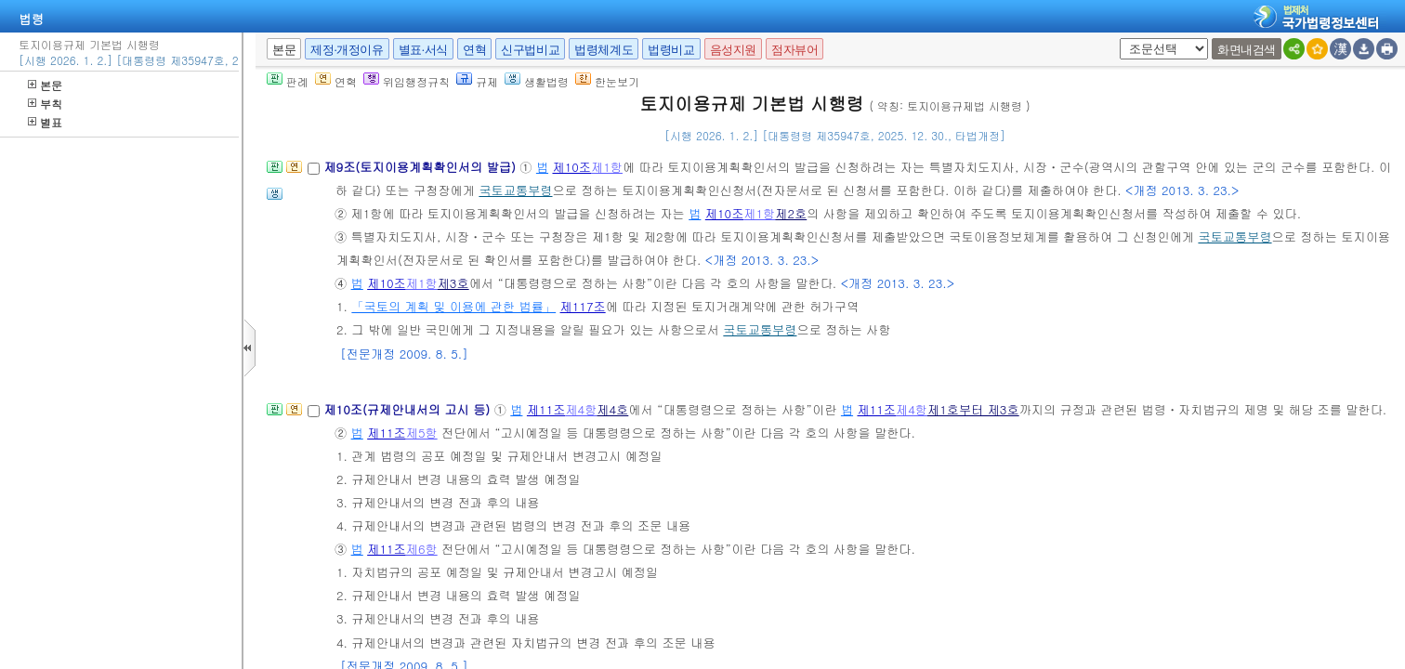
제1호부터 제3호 (973, 409)
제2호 (791, 213)
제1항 (607, 167)
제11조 (546, 409)
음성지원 (733, 50)
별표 (45, 122)
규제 (477, 81)
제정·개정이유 (346, 50)
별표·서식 (423, 50)
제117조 (583, 306)
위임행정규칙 (406, 81)
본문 (45, 85)
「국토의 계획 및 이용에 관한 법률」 (453, 306)
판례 (288, 81)
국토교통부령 (515, 190)
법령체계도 (603, 50)
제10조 (571, 167)
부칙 (45, 104)
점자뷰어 (794, 50)
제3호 (453, 283)
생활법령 (537, 81)
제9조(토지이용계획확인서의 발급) (421, 167)
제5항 (422, 432)
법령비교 (671, 50)
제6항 (422, 549)
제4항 (581, 409)
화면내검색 (1246, 50)
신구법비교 (530, 50)
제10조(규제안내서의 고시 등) (408, 409)
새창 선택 (1116, 38)
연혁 (474, 50)
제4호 (612, 409)
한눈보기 (607, 81)
